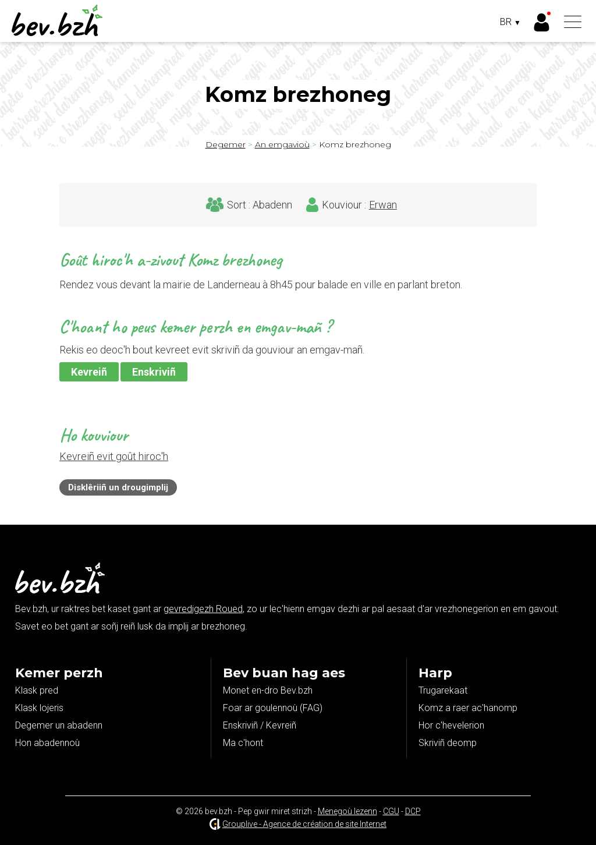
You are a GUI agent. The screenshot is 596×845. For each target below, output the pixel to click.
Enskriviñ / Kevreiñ (259, 725)
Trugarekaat (442, 690)
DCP (413, 811)
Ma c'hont (243, 742)
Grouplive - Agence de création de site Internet (304, 824)
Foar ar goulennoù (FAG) (272, 707)
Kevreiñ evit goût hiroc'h (113, 456)
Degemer (225, 144)
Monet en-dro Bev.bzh (268, 690)
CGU (391, 811)
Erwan (383, 205)
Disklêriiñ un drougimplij (118, 487)
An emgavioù (282, 144)
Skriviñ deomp (447, 742)
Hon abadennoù (47, 742)
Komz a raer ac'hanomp (467, 707)
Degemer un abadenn (58, 725)
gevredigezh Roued (203, 608)
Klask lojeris (39, 707)
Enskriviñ (154, 372)
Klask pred (36, 690)
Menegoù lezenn (347, 811)
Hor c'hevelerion (451, 725)
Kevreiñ (89, 372)
